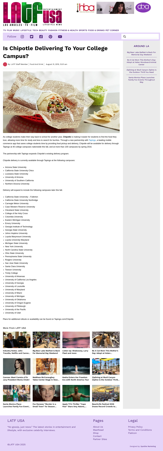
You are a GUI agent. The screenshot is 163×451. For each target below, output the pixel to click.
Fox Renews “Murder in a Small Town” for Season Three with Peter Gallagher (45, 405)
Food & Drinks (96, 30)
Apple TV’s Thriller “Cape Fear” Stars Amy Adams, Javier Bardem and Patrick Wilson (74, 405)
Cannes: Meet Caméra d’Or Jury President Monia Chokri (16, 378)
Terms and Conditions (140, 430)
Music (16, 30)
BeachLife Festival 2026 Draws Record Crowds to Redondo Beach (103, 405)
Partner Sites (100, 439)
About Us (98, 426)
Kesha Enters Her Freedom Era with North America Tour (75, 378)
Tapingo (92, 140)
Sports (83, 30)
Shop (96, 433)
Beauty (43, 30)
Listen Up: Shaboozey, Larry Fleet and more (75, 352)
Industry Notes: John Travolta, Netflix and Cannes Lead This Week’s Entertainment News (16, 352)
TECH (35, 30)
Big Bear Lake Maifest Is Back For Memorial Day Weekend (46, 352)
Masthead (98, 430)
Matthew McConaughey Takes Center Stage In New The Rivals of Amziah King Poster (45, 378)
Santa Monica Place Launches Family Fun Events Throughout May (16, 405)
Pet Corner (112, 30)
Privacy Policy (135, 426)
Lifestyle (26, 30)
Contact (97, 436)
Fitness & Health (68, 30)
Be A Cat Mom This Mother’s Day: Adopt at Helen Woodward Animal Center (105, 352)
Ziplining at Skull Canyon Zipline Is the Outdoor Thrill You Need (105, 378)
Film (9, 30)
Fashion (52, 30)
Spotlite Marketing (148, 446)
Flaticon (132, 433)
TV (4, 30)
